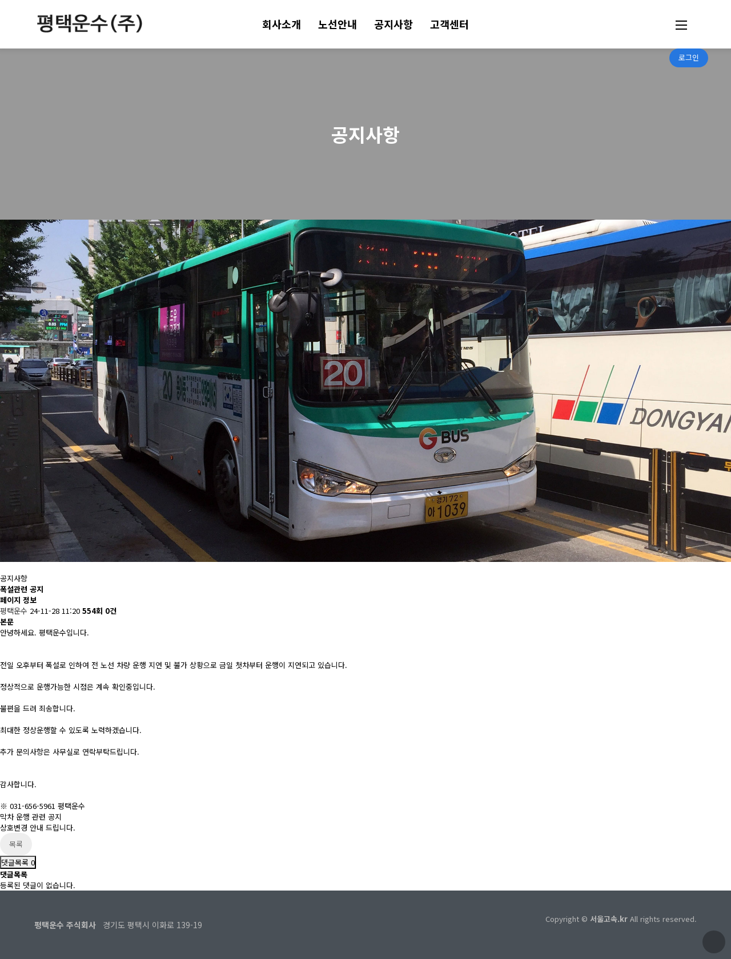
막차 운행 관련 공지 (31, 816)
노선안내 (337, 24)
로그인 (688, 57)
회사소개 (281, 24)
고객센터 (449, 24)
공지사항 (393, 24)
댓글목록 (18, 862)
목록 (16, 844)
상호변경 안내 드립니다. (37, 827)
